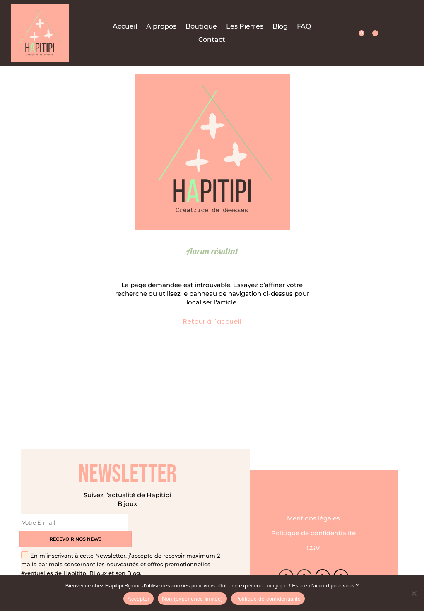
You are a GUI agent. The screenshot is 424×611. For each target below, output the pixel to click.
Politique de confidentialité (313, 525)
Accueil (125, 26)
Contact (211, 39)
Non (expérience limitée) (192, 599)
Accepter (138, 599)
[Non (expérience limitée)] (414, 593)
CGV (313, 540)
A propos (161, 26)
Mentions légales (313, 510)
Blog (280, 26)
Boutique (201, 26)
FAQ (304, 26)
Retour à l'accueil (212, 321)
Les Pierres (244, 26)
